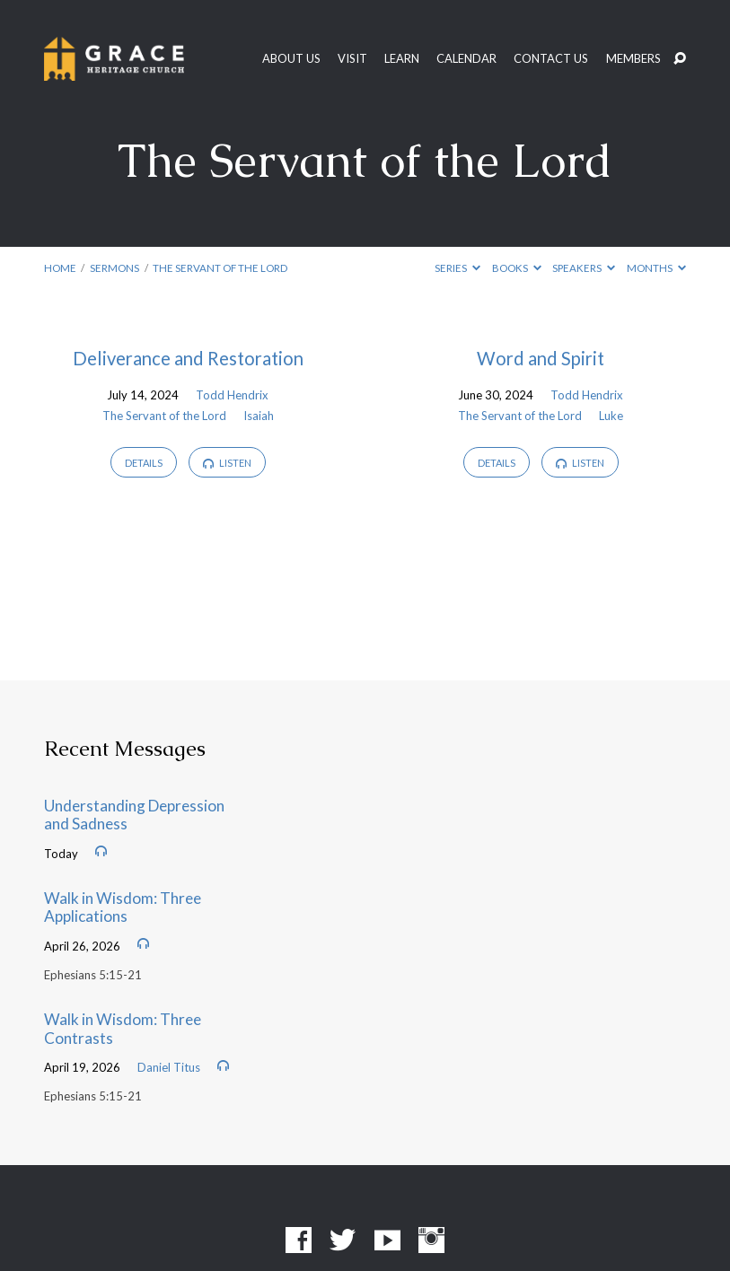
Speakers (583, 268)
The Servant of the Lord (220, 268)
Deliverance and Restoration (188, 358)
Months (656, 268)
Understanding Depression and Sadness (134, 815)
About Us (291, 59)
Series (457, 268)
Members (633, 59)
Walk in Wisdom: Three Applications (122, 907)
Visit (352, 59)
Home (60, 268)
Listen (227, 463)
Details (144, 463)
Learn (401, 59)
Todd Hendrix (232, 395)
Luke (611, 415)
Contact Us (551, 59)
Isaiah (258, 415)
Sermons (114, 268)
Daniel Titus (168, 1067)
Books (516, 268)
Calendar (466, 59)
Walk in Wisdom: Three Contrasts (122, 1028)
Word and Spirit (540, 358)
